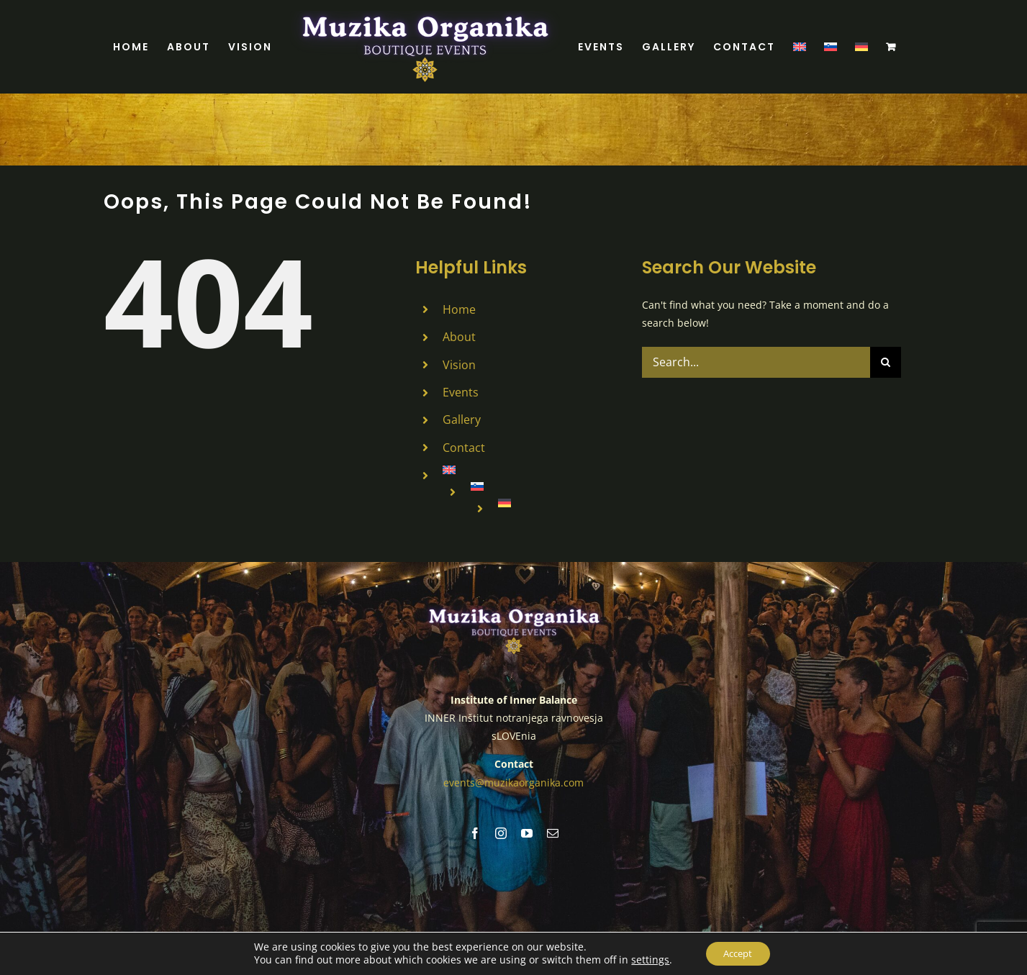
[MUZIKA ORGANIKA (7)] (513, 609)
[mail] (552, 832)
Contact (464, 447)
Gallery (462, 419)
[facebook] (475, 832)
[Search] (885, 362)
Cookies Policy (638, 934)
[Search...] (756, 362)
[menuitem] (799, 47)
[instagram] (501, 832)
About (459, 337)
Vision (459, 365)
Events (461, 392)
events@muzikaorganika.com (513, 782)
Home (459, 309)
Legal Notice (575, 934)
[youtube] (527, 832)
